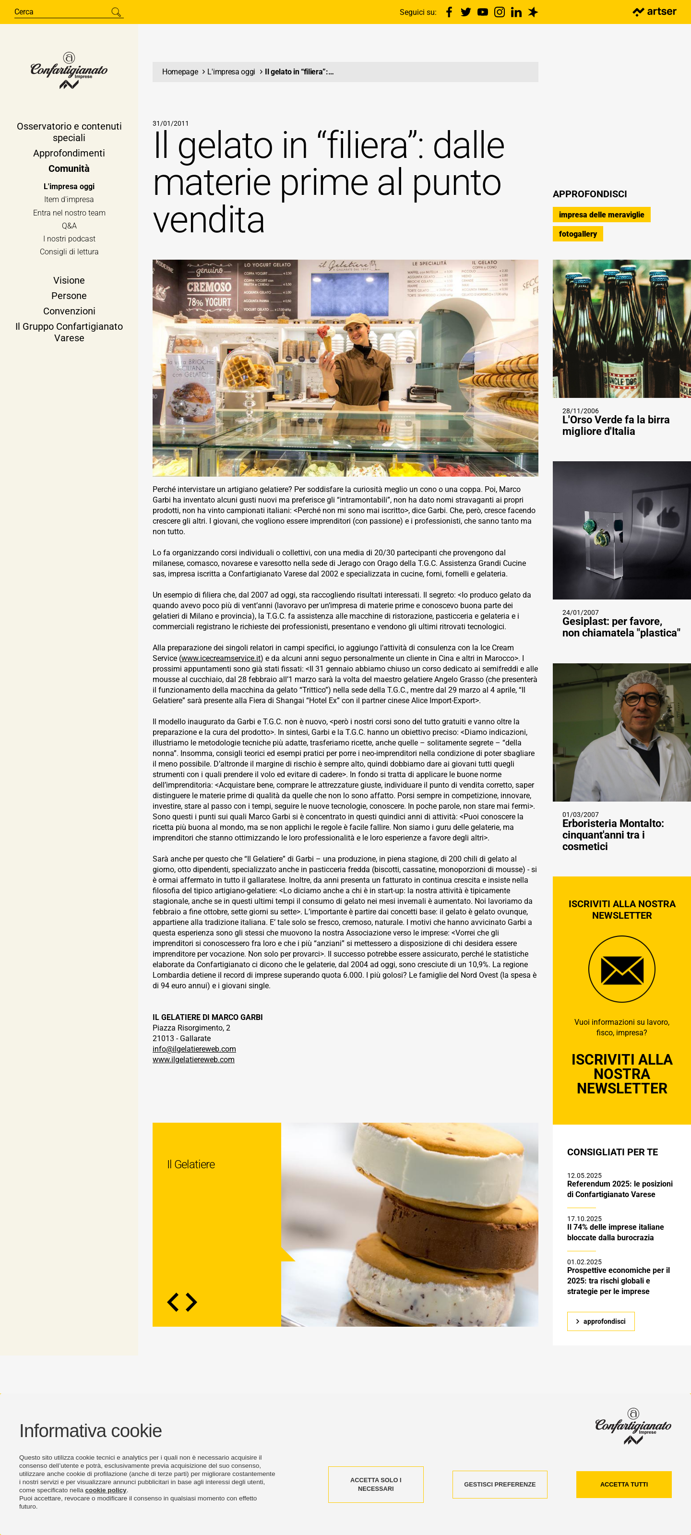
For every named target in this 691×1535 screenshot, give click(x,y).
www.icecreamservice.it (221, 662)
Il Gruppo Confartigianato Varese (69, 333)
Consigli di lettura (69, 253)
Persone (69, 297)
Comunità (69, 170)
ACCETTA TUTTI (624, 1484)
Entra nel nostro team (69, 213)
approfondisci (605, 1325)
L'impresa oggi (69, 187)
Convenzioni (69, 312)
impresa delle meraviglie (601, 218)
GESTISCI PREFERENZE (500, 1484)
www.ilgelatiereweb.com (194, 1063)
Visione (69, 282)
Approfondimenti (69, 154)
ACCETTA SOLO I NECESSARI (376, 1484)
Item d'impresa (69, 200)
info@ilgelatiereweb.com (194, 1052)
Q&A (69, 227)
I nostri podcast (69, 240)
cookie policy (106, 1490)
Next (191, 1306)
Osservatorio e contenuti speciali (69, 133)
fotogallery (578, 237)
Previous (173, 1306)
